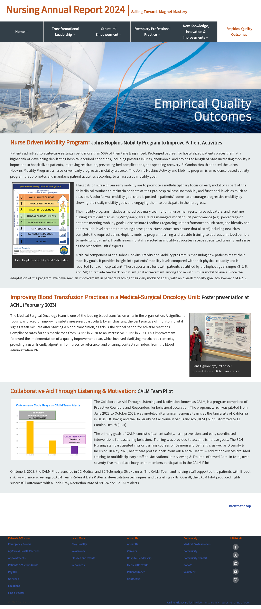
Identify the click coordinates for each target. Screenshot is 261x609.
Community (190, 551)
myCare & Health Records (23, 551)
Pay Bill (12, 572)
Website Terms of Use (235, 602)
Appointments (17, 558)
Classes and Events (83, 558)
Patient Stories (136, 572)
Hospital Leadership (139, 558)
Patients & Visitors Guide (23, 565)
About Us (132, 544)
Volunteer (189, 572)
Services (13, 579)
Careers (132, 551)
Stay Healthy (79, 544)
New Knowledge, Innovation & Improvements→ (196, 32)
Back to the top (240, 506)
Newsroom (78, 551)
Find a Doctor (16, 593)
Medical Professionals (197, 544)
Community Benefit (195, 558)
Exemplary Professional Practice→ (152, 31)
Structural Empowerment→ (108, 31)
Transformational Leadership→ (65, 31)
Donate (188, 565)
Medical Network (137, 565)
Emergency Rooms (19, 544)
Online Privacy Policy (180, 602)
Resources (78, 565)
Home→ (21, 31)
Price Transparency (207, 602)
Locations (14, 586)
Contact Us (133, 579)
